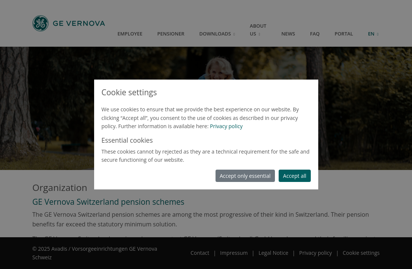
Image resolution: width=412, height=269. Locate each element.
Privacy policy (226, 126)
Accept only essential (245, 175)
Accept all (294, 175)
